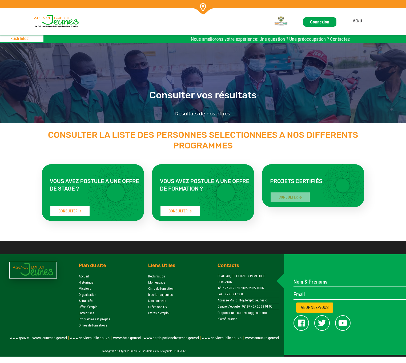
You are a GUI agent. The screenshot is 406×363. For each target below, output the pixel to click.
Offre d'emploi (88, 307)
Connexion (319, 22)
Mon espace (156, 282)
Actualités (86, 301)
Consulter (70, 211)
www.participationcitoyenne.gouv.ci (172, 338)
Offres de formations (93, 325)
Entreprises (86, 313)
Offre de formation (161, 289)
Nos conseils (157, 301)
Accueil (84, 276)
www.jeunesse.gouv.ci (51, 338)
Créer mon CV (157, 307)
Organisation (87, 295)
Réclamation (156, 276)
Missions (85, 289)
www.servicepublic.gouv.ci (91, 338)
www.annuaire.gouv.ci (262, 338)
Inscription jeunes (160, 295)
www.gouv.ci (21, 338)
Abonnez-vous (315, 307)
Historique (86, 282)
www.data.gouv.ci (128, 338)
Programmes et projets (94, 319)
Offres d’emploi (159, 313)
